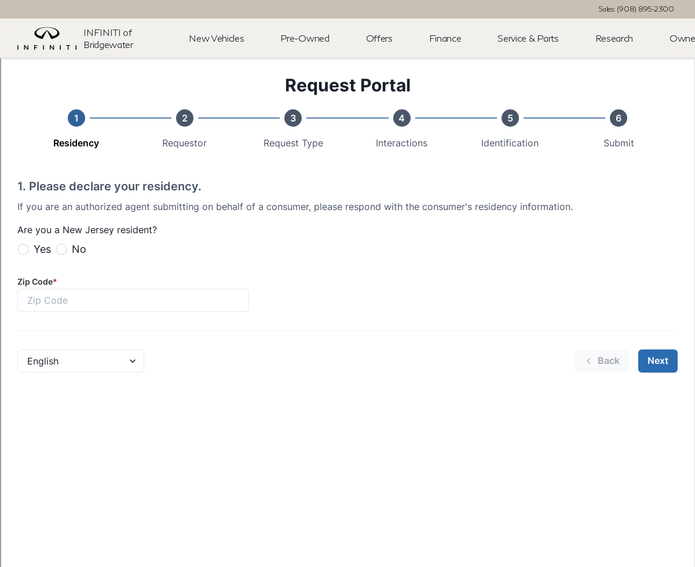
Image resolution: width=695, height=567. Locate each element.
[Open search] (668, 39)
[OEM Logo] (46, 38)
